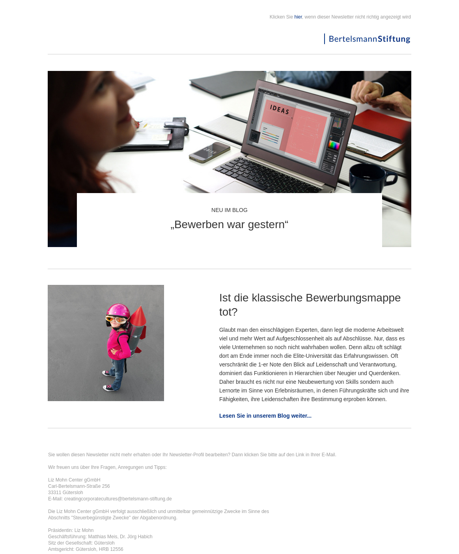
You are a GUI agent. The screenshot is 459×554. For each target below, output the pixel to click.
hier (298, 17)
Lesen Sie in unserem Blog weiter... (265, 416)
